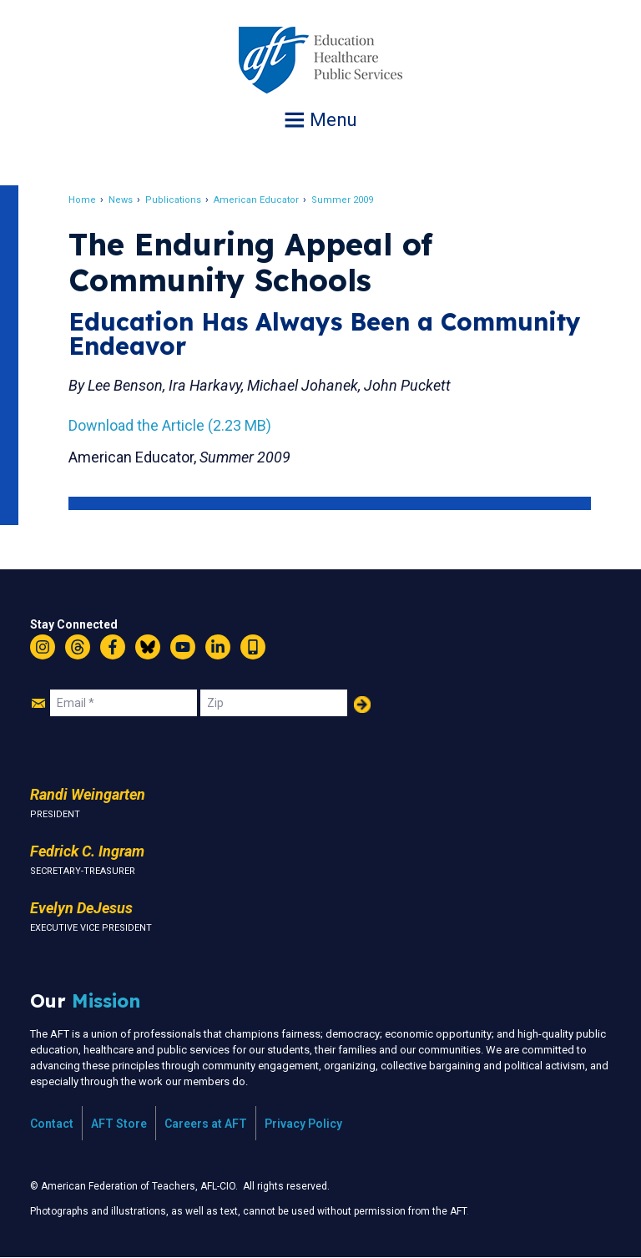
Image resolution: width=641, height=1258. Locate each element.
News (126, 200)
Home (87, 200)
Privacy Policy (303, 1123)
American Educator (261, 200)
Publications (178, 200)
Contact (51, 1123)
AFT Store (119, 1123)
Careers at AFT (205, 1123)
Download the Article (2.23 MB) (174, 425)
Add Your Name (362, 704)
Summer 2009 (347, 200)
